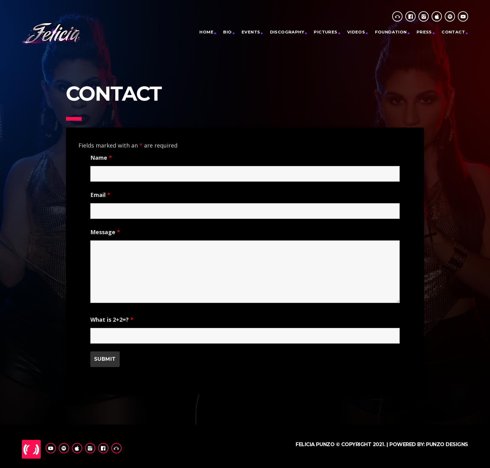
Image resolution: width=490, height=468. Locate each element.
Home (206, 31)
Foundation (391, 31)
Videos (356, 31)
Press (424, 31)
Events (251, 31)
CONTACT (453, 31)
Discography (287, 31)
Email (100, 195)
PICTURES (325, 31)
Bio (227, 31)
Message (105, 232)
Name (101, 157)
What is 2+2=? (111, 319)
